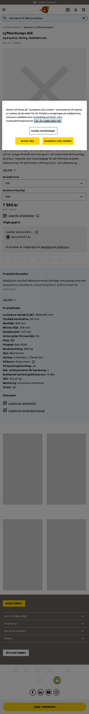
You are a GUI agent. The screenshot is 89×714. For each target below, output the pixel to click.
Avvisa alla (27, 140)
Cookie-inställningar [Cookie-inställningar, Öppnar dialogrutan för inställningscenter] (43, 130)
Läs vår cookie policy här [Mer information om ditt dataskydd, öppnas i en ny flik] (48, 120)
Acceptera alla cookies (58, 140)
